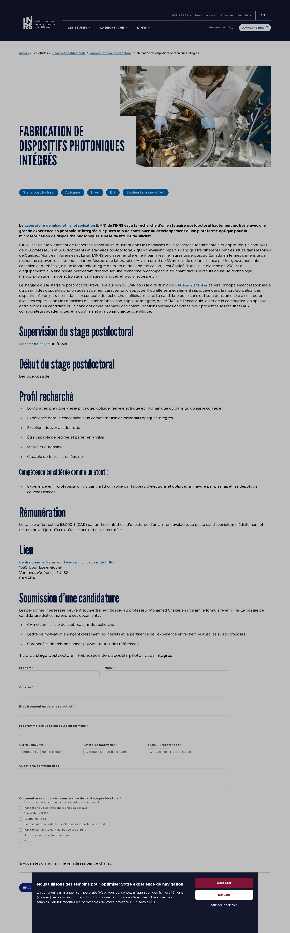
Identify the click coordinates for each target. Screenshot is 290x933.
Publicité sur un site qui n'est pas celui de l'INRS (52, 829)
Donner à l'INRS (253, 28)
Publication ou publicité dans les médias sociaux (53, 807)
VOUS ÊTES (180, 15)
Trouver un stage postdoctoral (110, 53)
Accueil (24, 53)
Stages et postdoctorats (69, 53)
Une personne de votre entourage (44, 835)
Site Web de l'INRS (33, 813)
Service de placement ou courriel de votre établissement (59, 802)
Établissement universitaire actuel (46, 706)
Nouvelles (226, 15)
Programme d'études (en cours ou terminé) (53, 725)
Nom (109, 667)
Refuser (225, 905)
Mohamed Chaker (193, 285)
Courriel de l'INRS (33, 818)
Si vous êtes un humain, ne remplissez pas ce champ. (65, 863)
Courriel (26, 687)
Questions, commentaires (39, 765)
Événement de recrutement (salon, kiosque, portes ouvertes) (62, 824)
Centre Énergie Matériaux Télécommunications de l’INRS (67, 562)
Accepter (225, 893)
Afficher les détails (224, 915)
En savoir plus (130, 912)
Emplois (242, 15)
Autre (25, 840)
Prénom (26, 667)
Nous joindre (204, 15)
